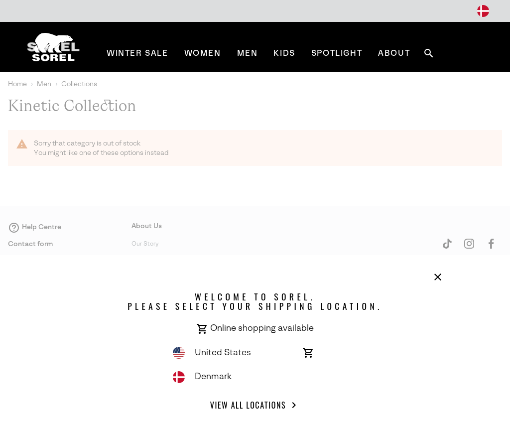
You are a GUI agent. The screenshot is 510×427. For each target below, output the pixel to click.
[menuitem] (137, 53)
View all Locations (255, 405)
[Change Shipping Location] (483, 11)
